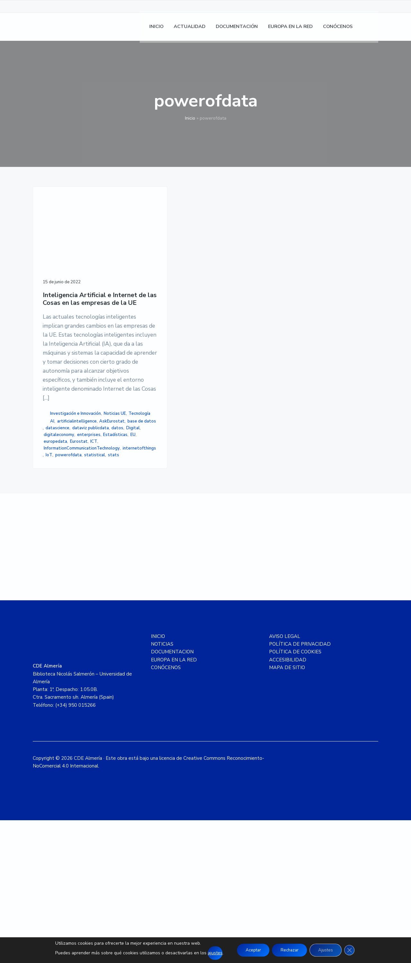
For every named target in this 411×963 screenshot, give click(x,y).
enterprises (55, 554)
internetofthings (62, 582)
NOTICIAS (162, 787)
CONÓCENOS (166, 810)
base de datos (58, 534)
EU (46, 561)
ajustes (209, 953)
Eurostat (86, 561)
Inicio (190, 118)
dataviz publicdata (64, 541)
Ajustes (328, 950)
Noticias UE (55, 513)
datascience (87, 534)
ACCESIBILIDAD (287, 802)
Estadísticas (82, 554)
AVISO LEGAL (284, 779)
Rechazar (289, 950)
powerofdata (57, 588)
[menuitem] (370, 29)
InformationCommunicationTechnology (82, 575)
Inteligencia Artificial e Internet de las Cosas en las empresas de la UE (70, 276)
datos (91, 541)
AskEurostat (56, 527)
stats (49, 595)
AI (52, 520)
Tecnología (80, 513)
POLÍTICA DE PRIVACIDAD (300, 787)
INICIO (158, 779)
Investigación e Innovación (69, 506)
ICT (47, 568)
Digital (50, 547)
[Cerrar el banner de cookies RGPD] (354, 950)
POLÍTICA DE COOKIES (295, 794)
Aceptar (249, 950)
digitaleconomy (75, 547)
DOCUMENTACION (172, 794)
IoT (85, 582)
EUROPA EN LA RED (174, 802)
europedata (63, 561)
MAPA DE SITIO (287, 810)
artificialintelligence (77, 520)
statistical (83, 588)
